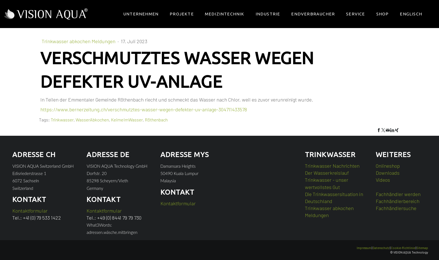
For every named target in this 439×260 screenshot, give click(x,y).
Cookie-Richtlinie (403, 248)
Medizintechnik (224, 13)
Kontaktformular (30, 211)
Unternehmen (140, 13)
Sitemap (422, 248)
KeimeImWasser (127, 119)
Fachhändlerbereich (397, 201)
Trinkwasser (62, 119)
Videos (383, 180)
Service (355, 13)
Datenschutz (381, 248)
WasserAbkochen (92, 119)
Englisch (411, 13)
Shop (382, 13)
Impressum (364, 248)
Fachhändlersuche (396, 208)
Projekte (182, 13)
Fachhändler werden (398, 194)
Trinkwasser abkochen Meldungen (79, 41)
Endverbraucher (313, 13)
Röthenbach (156, 119)
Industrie (268, 13)
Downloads (388, 173)
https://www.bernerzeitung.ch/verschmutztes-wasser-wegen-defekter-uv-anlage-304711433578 (143, 109)
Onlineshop (388, 166)
